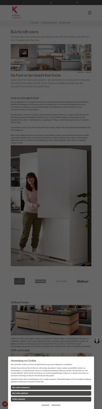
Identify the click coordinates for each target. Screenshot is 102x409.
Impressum (45, 405)
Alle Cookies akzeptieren (21, 387)
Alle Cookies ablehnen (20, 393)
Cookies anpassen (18, 399)
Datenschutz (56, 405)
